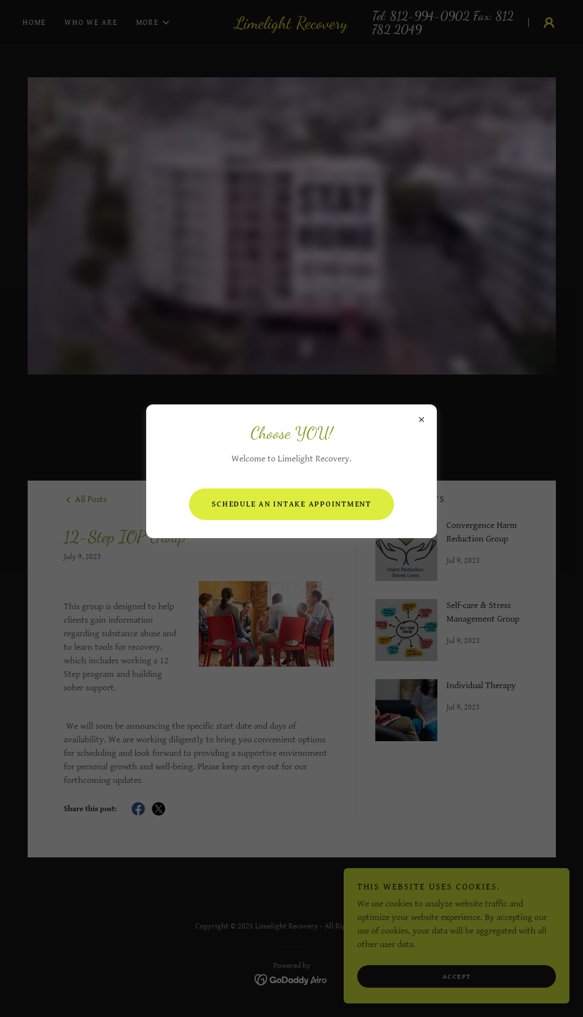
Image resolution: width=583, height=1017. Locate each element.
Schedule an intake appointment (291, 504)
